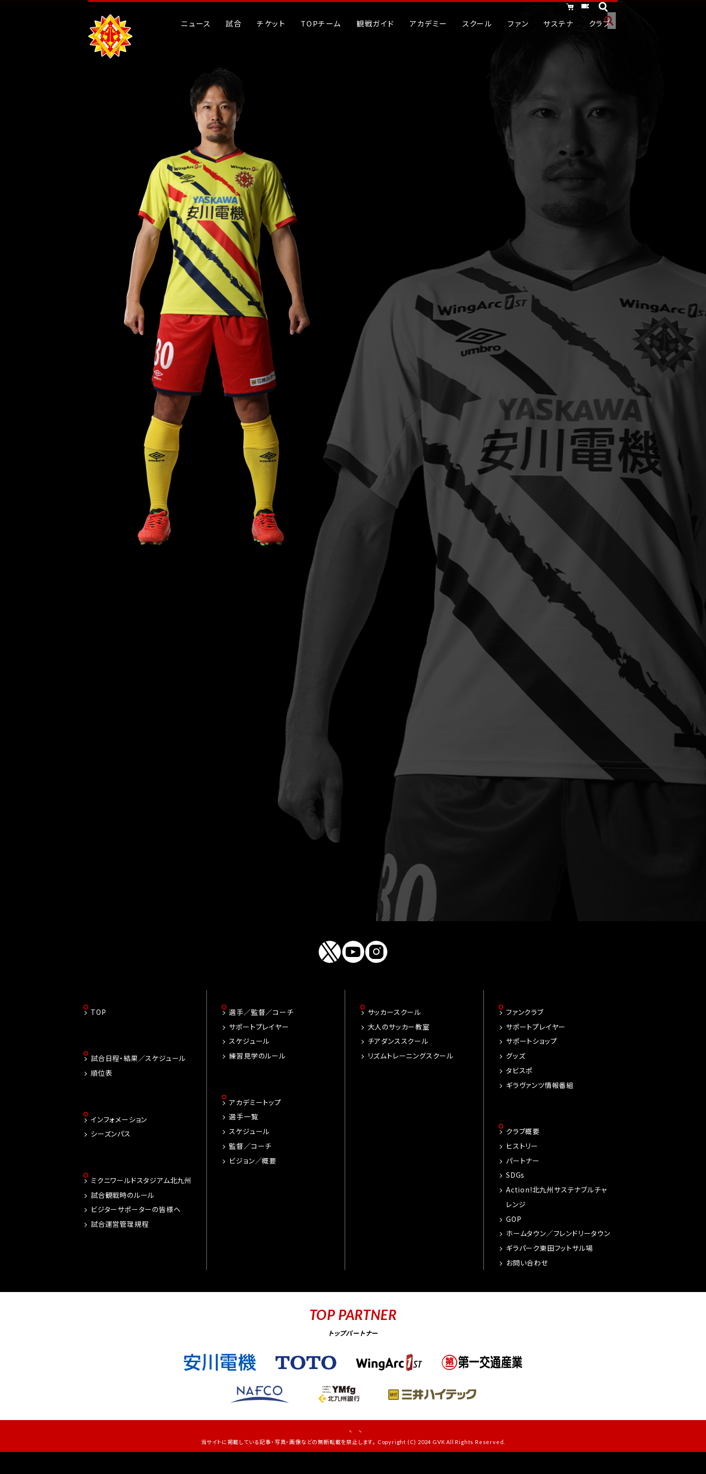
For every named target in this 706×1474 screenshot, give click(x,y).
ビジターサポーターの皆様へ (135, 1224)
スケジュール (249, 1053)
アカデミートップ (255, 1115)
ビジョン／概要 (253, 1173)
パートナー (523, 1173)
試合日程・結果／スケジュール (138, 1071)
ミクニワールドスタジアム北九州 (141, 1195)
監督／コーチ (250, 1159)
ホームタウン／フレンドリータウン (558, 1246)
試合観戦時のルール (122, 1210)
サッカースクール (394, 1024)
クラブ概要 (523, 1144)
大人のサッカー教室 (399, 1038)
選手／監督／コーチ (261, 1024)
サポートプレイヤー (259, 1038)
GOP (513, 1232)
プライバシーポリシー (386, 1444)
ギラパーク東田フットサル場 (549, 1261)
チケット (574, 9)
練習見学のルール (257, 1067)
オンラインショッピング (500, 9)
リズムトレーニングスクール (411, 1067)
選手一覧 (243, 1130)
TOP (98, 1024)
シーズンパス (111, 1148)
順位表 (101, 1085)
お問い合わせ (527, 1275)
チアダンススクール (398, 1053)
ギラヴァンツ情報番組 (540, 1097)
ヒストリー (522, 1159)
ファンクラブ (525, 1024)
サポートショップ (531, 1053)
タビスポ (519, 1082)
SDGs (515, 1188)
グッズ (515, 1067)
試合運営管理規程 (120, 1238)
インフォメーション (119, 1133)
